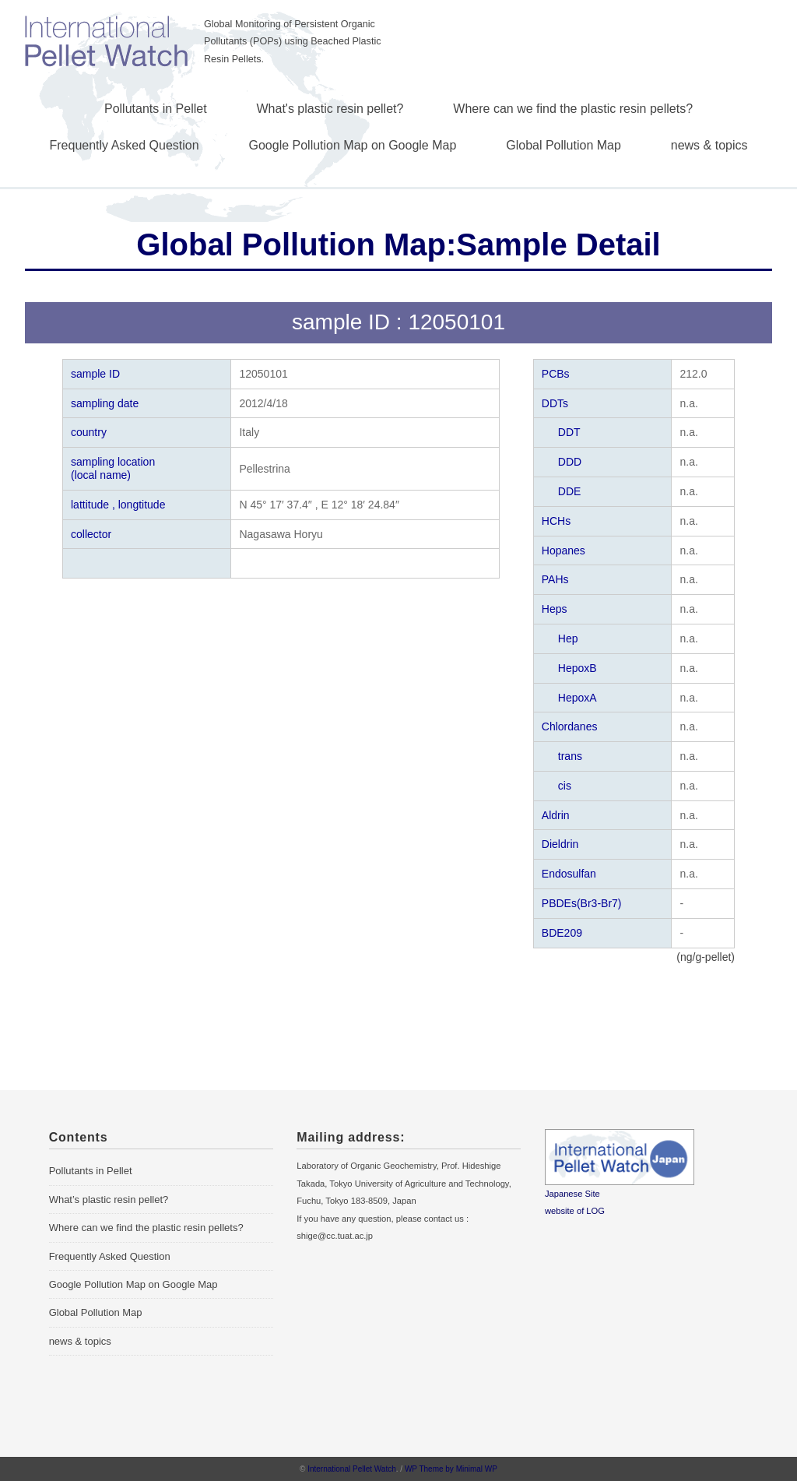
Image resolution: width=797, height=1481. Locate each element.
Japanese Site (572, 1193)
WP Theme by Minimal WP (451, 1469)
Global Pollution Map (563, 145)
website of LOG (575, 1210)
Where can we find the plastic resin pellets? (573, 108)
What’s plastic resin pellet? (109, 1199)
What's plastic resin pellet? (330, 108)
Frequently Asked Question (124, 145)
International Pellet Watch (351, 1469)
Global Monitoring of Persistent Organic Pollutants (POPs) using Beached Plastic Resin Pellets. (292, 42)
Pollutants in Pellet (155, 108)
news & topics (709, 145)
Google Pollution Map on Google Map (353, 145)
